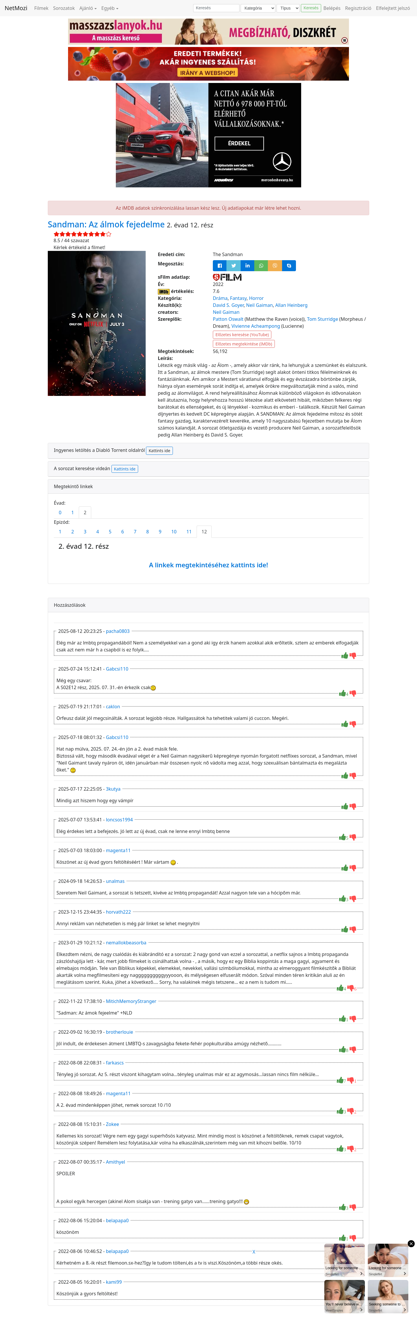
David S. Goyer (228, 305)
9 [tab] (160, 531)
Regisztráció (358, 8)
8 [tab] (147, 531)
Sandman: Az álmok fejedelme (107, 224)
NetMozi (16, 8)
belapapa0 (117, 1220)
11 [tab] (189, 531)
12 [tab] (204, 531)
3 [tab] (85, 531)
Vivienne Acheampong (255, 326)
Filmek (41, 8)
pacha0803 (118, 631)
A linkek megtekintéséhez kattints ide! (208, 564)
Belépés (332, 8)
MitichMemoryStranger (131, 1001)
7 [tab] (135, 531)
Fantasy (238, 298)
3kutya (113, 789)
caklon (113, 706)
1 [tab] (72, 512)
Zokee (112, 1124)
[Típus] (288, 8)
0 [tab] (60, 512)
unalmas (115, 881)
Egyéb (108, 8)
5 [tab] (110, 531)
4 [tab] (97, 531)
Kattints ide (159, 450)
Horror (256, 298)
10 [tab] (173, 531)
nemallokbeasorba (126, 942)
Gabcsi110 (117, 669)
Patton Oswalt (228, 319)
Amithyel (115, 1162)
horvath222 (118, 912)
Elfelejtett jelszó (393, 8)
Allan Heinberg (291, 305)
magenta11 (118, 850)
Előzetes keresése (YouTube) (242, 334)
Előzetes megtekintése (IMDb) (243, 344)
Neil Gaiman (259, 305)
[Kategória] (258, 8)
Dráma (220, 298)
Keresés (310, 8)
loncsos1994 (119, 819)
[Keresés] (216, 8)
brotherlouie (119, 1032)
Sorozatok (64, 8)
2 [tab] (85, 512)
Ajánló (86, 8)
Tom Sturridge (322, 319)
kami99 (114, 1282)
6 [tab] (122, 531)
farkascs (115, 1063)
